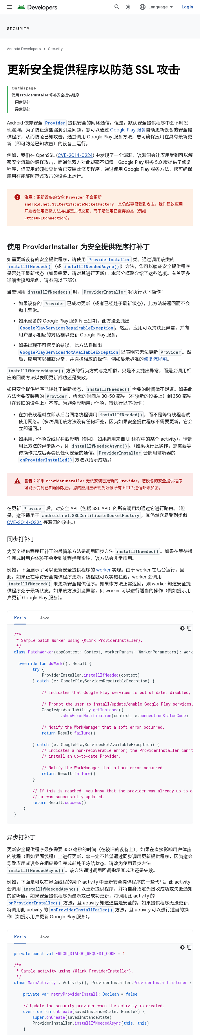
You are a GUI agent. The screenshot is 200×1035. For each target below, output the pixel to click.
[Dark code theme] (182, 628)
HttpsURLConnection (45, 218)
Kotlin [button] (20, 617)
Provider (55, 123)
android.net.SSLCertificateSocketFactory (69, 204)
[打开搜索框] (117, 6)
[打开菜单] (9, 7)
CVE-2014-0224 (75, 155)
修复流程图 (155, 359)
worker (103, 570)
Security (18, 28)
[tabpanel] (100, 724)
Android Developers (24, 48)
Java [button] (45, 617)
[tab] (20, 617)
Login (187, 7)
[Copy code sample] (189, 628)
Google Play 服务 (128, 130)
